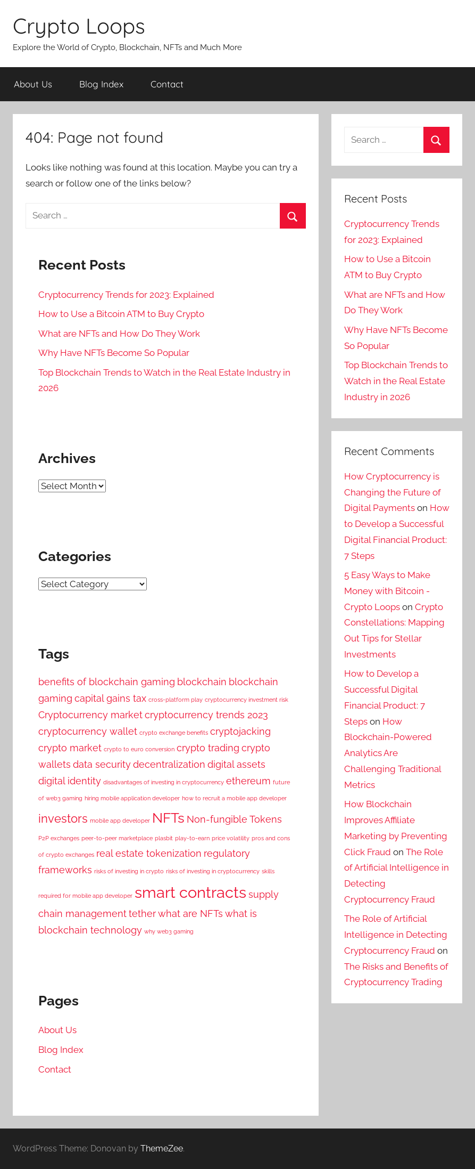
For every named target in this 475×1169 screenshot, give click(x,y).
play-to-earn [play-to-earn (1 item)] (192, 838)
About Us (33, 84)
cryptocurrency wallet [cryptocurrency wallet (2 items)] (87, 731)
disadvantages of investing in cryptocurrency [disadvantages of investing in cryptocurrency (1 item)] (163, 782)
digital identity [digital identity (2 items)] (69, 780)
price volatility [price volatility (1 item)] (230, 838)
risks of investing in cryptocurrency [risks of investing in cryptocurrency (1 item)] (213, 871)
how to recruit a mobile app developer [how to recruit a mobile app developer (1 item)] (234, 798)
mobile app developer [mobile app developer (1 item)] (120, 820)
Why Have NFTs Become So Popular (113, 352)
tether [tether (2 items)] (142, 913)
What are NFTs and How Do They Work (119, 333)
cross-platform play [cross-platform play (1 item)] (175, 699)
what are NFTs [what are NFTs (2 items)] (190, 913)
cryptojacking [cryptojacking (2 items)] (240, 731)
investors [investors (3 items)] (63, 818)
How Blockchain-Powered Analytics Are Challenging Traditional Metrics (392, 753)
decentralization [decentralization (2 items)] (169, 764)
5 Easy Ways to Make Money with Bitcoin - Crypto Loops (387, 591)
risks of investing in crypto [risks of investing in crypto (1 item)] (129, 871)
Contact (167, 84)
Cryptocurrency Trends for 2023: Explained (126, 294)
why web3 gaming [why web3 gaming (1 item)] (169, 931)
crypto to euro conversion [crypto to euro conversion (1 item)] (139, 749)
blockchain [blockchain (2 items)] (202, 681)
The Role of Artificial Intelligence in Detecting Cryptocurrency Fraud (395, 934)
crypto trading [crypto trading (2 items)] (208, 747)
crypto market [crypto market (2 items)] (70, 747)
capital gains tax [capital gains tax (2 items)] (110, 698)
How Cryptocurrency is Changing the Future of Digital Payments (392, 492)
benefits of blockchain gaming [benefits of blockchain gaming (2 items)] (106, 681)
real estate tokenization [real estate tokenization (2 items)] (149, 853)
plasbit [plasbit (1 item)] (164, 838)
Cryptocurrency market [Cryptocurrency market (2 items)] (90, 714)
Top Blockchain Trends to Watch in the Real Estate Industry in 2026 (396, 381)
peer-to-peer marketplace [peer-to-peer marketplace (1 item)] (117, 838)
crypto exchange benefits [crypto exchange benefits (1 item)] (173, 732)
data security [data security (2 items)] (102, 764)
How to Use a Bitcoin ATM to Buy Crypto (121, 314)
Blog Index (101, 84)
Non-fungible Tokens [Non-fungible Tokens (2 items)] (234, 819)
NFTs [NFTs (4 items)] (168, 817)
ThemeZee (161, 1148)
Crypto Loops (79, 25)
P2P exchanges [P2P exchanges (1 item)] (58, 838)
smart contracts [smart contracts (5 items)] (190, 892)
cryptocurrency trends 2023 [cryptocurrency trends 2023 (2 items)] (206, 714)
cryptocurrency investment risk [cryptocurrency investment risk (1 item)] (246, 699)
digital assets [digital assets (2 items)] (236, 764)
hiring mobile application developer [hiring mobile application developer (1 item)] (132, 798)
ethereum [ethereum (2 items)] (248, 780)
